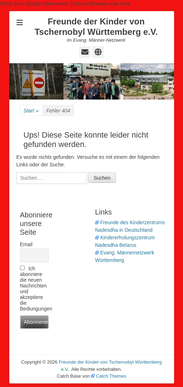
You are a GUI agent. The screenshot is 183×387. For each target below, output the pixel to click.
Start (31, 111)
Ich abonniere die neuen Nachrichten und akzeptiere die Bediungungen (34, 289)
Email (26, 244)
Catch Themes (108, 376)
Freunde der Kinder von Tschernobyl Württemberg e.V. (96, 27)
